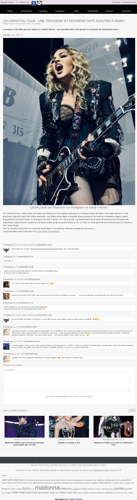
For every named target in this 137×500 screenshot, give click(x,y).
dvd (129, 480)
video (74, 492)
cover (120, 480)
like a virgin (93, 483)
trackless (46, 492)
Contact (109, 11)
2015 (24, 480)
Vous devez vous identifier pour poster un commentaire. (69, 396)
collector (90, 480)
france (18, 483)
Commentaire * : (10, 370)
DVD (133, 480)
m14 (129, 483)
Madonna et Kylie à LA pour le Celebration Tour (113, 443)
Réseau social (7, 2)
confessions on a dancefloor (105, 480)
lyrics (124, 483)
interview (74, 483)
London (117, 483)
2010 (19, 480)
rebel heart (104, 488)
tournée (40, 492)
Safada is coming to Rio (69, 443)
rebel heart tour (117, 488)
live (100, 483)
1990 (9, 480)
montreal (51, 489)
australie (49, 480)
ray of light (93, 489)
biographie (70, 480)
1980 (4, 480)
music (58, 489)
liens (76, 11)
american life (36, 480)
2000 (14, 480)
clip (85, 480)
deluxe (125, 480)
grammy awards (37, 483)
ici (94, 228)
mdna (45, 489)
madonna (13, 488)
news (10, 11)
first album (12, 483)
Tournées (60, 11)
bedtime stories (59, 480)
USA (69, 492)
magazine (39, 489)
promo (85, 488)
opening (64, 489)
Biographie (26, 11)
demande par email (101, 471)
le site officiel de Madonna (47, 231)
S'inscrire (116, 2)
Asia (43, 480)
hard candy (48, 483)
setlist (34, 492)
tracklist (54, 492)
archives (126, 11)
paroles (76, 488)
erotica (4, 483)
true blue (61, 492)
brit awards (79, 480)
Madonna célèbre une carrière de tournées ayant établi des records (25, 444)
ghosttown (26, 483)
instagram (66, 483)
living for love (108, 483)
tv (66, 492)
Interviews (92, 11)
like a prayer (84, 483)
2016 (28, 480)
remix (29, 492)
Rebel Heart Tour (19, 492)
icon (55, 483)
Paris (70, 489)
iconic (59, 483)
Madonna (29, 488)
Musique (43, 11)
